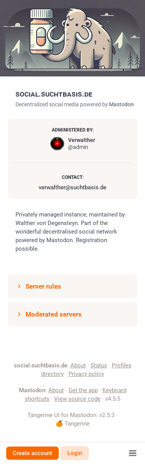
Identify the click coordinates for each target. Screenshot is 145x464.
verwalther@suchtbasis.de (72, 187)
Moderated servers (48, 314)
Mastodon (121, 104)
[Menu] (132, 453)
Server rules (38, 286)
